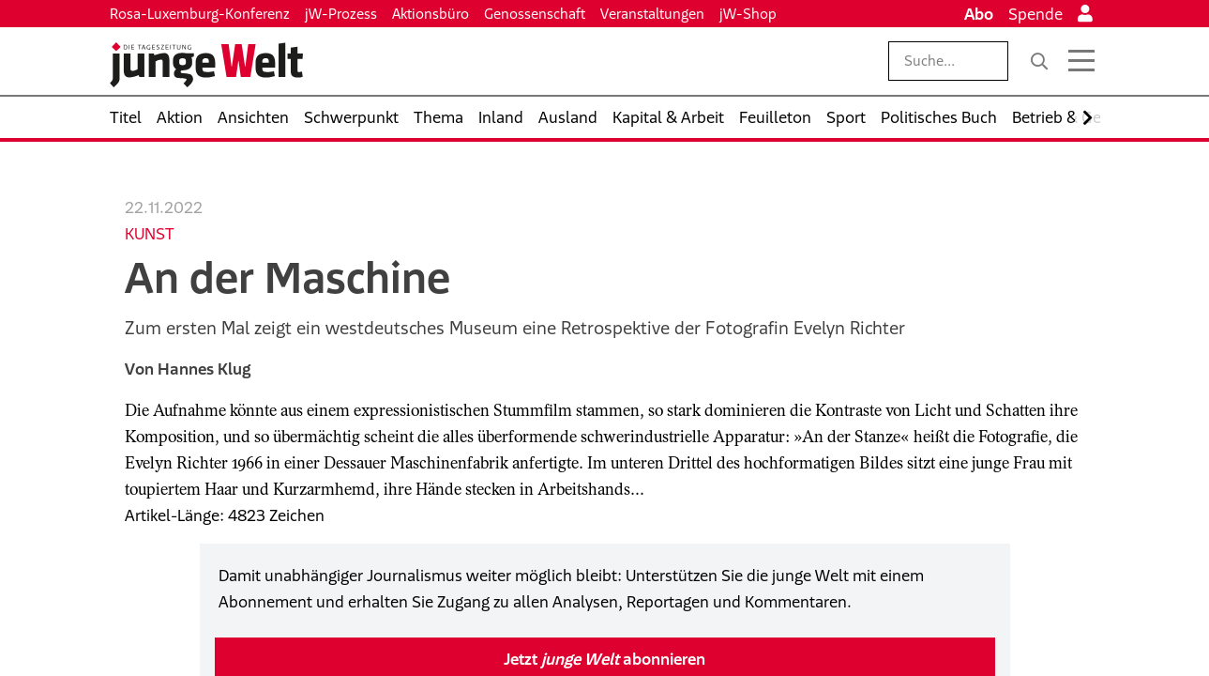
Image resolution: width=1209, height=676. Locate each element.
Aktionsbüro (430, 14)
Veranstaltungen (652, 14)
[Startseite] (206, 64)
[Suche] (1039, 61)
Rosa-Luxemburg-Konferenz (200, 14)
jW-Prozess (341, 14)
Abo (978, 14)
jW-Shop (748, 14)
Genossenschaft (534, 14)
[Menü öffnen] (1081, 61)
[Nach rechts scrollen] (1087, 118)
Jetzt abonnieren (604, 659)
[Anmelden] (1085, 14)
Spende (1035, 14)
